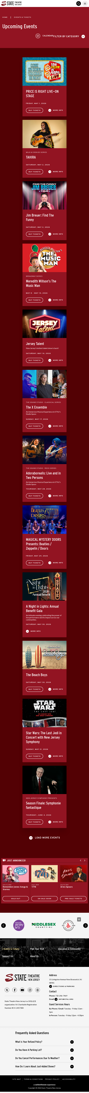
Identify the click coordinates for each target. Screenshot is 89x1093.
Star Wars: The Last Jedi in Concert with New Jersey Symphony (44, 736)
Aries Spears (66, 886)
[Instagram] (30, 989)
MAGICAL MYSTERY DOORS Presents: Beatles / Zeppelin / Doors (43, 543)
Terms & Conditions (32, 1078)
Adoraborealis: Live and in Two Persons (43, 474)
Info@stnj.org (66, 998)
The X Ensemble (36, 406)
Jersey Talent (35, 343)
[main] (44, 459)
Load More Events (47, 836)
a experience (44, 1084)
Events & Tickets (11, 948)
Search (78, 3)
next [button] (85, 924)
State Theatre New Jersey (18, 3)
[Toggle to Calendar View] (78, 35)
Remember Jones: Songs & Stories (15, 887)
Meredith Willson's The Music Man (41, 282)
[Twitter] (7, 989)
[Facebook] (14, 989)
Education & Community (69, 948)
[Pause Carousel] (79, 918)
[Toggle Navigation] (85, 3)
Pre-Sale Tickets (73, 898)
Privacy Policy (52, 1078)
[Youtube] (22, 989)
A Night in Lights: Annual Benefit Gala (42, 607)
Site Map (16, 1078)
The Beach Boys (36, 674)
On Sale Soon (44, 898)
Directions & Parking (64, 986)
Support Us (7, 955)
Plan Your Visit (37, 948)
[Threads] (37, 989)
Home (5, 17)
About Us (34, 955)
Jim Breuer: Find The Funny (40, 216)
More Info (58, 109)
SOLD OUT (15, 898)
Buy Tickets (34, 110)
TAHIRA (31, 156)
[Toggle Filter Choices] (19, 35)
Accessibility (69, 1078)
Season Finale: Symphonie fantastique (43, 804)
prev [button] (3, 924)
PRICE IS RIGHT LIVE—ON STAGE (42, 92)
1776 (34, 886)
